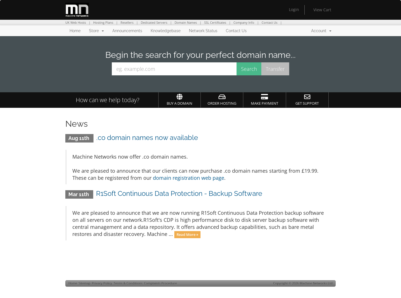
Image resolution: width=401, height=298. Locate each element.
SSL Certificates (215, 22)
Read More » (187, 234)
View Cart (322, 9)
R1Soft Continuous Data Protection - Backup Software (179, 193)
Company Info (243, 22)
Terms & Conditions (127, 283)
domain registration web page (188, 177)
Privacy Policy (102, 283)
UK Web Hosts (75, 22)
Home (75, 31)
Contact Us (269, 22)
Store (96, 31)
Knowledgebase (166, 31)
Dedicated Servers (154, 22)
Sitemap (84, 283)
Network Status (203, 31)
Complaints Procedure (160, 283)
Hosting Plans (103, 22)
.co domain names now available (147, 137)
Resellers (127, 22)
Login (294, 9)
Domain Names (186, 22)
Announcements (127, 31)
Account (321, 31)
